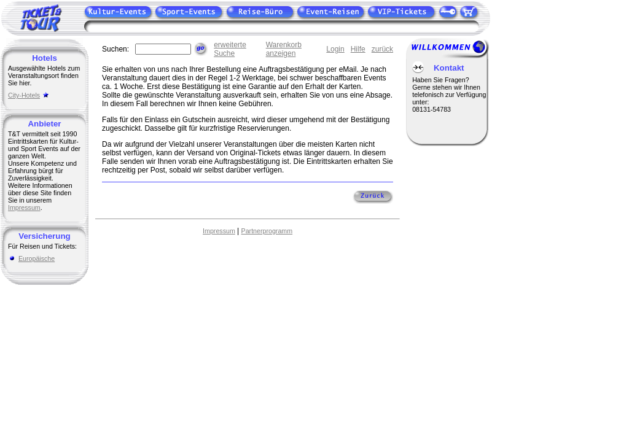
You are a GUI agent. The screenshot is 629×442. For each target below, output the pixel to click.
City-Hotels (24, 95)
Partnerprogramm (267, 231)
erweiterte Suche (230, 49)
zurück (382, 49)
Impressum (24, 207)
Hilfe (358, 49)
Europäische (36, 258)
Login (335, 49)
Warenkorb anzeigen (284, 49)
